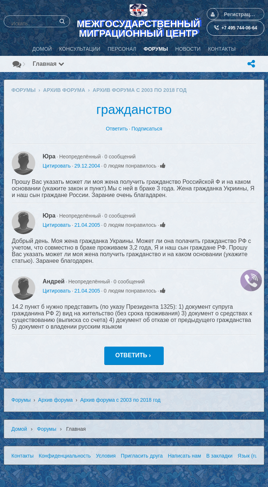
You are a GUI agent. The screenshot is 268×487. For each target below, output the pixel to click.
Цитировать (56, 166)
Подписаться (146, 129)
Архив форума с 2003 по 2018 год (120, 400)
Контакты (22, 456)
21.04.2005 (87, 225)
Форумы (21, 400)
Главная (48, 64)
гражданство (134, 109)
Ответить (117, 129)
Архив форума (55, 400)
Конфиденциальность (65, 456)
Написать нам (184, 456)
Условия (106, 456)
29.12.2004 (87, 166)
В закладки (219, 456)
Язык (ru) (248, 456)
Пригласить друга (142, 456)
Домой (19, 429)
